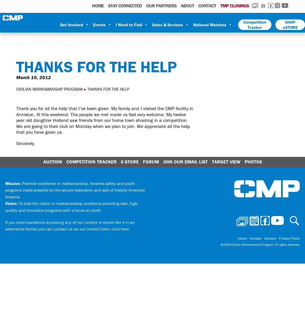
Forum (151, 162)
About (187, 6)
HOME (98, 6)
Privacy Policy (289, 238)
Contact (207, 6)
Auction (52, 162)
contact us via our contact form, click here (91, 228)
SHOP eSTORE (290, 24)
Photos (255, 5)
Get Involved (74, 24)
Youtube (285, 5)
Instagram (277, 5)
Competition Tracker (254, 24)
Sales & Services (170, 24)
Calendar (263, 5)
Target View (226, 162)
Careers (270, 238)
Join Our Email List (185, 162)
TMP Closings (234, 6)
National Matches (212, 24)
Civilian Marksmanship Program (13, 17)
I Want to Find (132, 24)
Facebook (270, 5)
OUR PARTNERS (161, 6)
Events (102, 24)
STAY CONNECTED (125, 6)
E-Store (130, 162)
